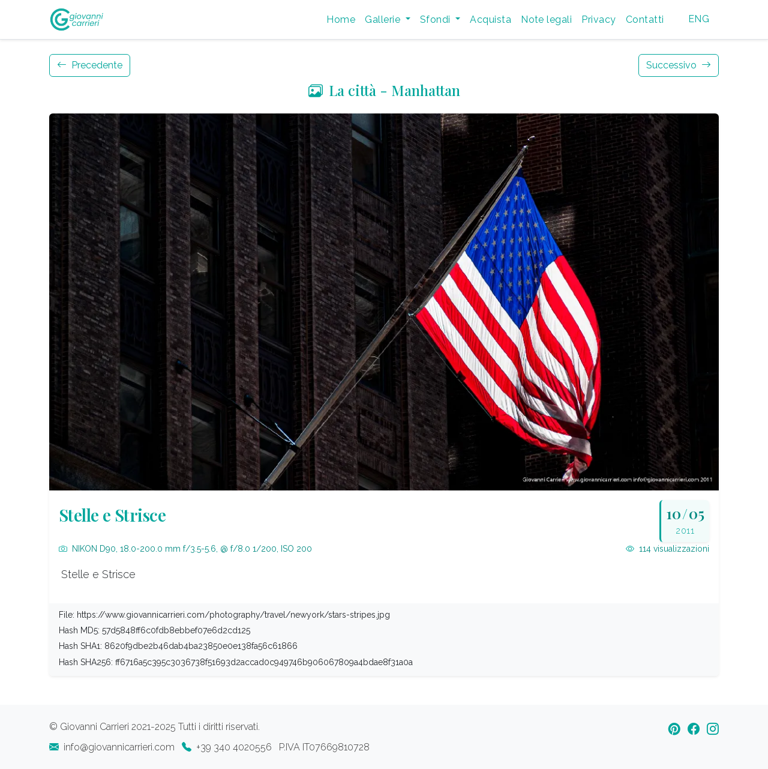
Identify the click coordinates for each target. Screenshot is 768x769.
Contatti (645, 19)
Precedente (89, 65)
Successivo (678, 65)
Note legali (546, 19)
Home (340, 19)
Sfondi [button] (436, 19)
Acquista (490, 19)
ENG (698, 19)
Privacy (598, 19)
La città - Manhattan (384, 90)
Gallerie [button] (384, 19)
